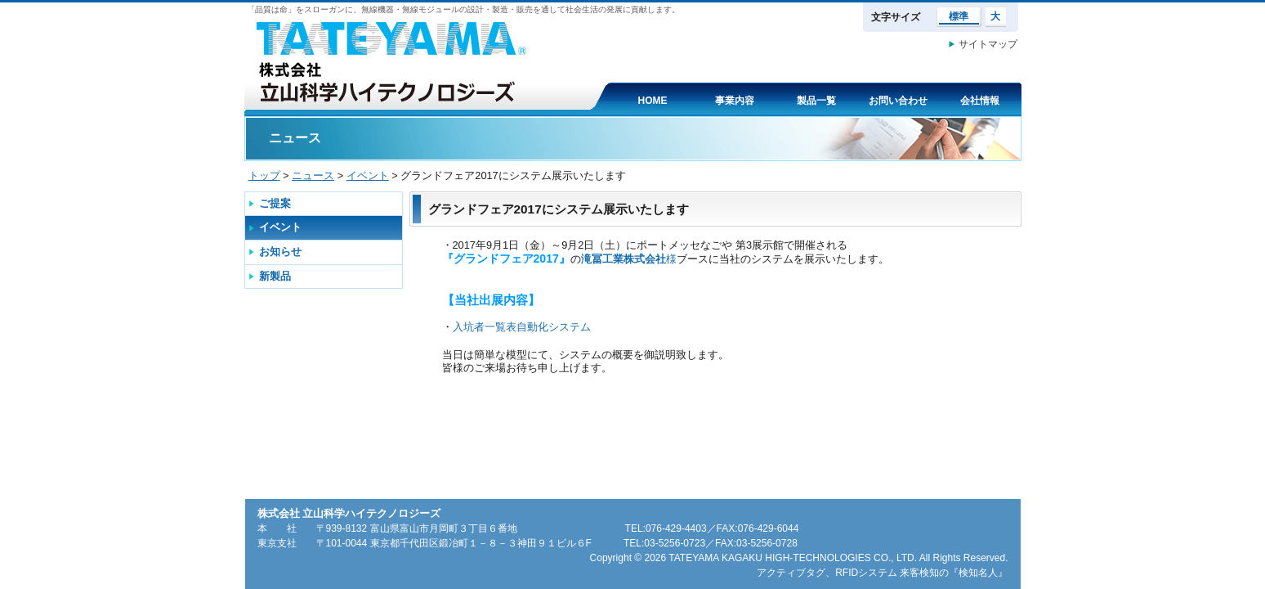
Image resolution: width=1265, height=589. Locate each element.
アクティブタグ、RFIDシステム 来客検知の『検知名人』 (882, 572)
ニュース (313, 175)
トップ (264, 175)
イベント (367, 175)
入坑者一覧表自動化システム (522, 327)
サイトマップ (988, 44)
